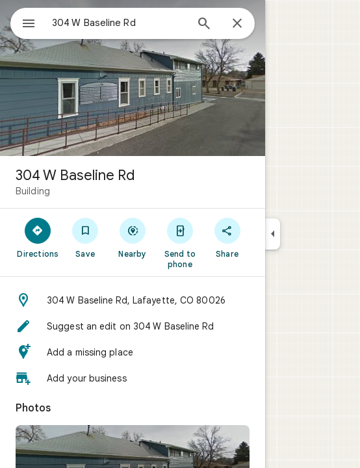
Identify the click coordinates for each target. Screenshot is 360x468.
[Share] (227, 237)
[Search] (204, 25)
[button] (132, 300)
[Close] (237, 24)
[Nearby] (133, 237)
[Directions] (38, 237)
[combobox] (119, 23)
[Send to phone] (179, 242)
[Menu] (28, 25)
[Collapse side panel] (272, 234)
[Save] (85, 237)
